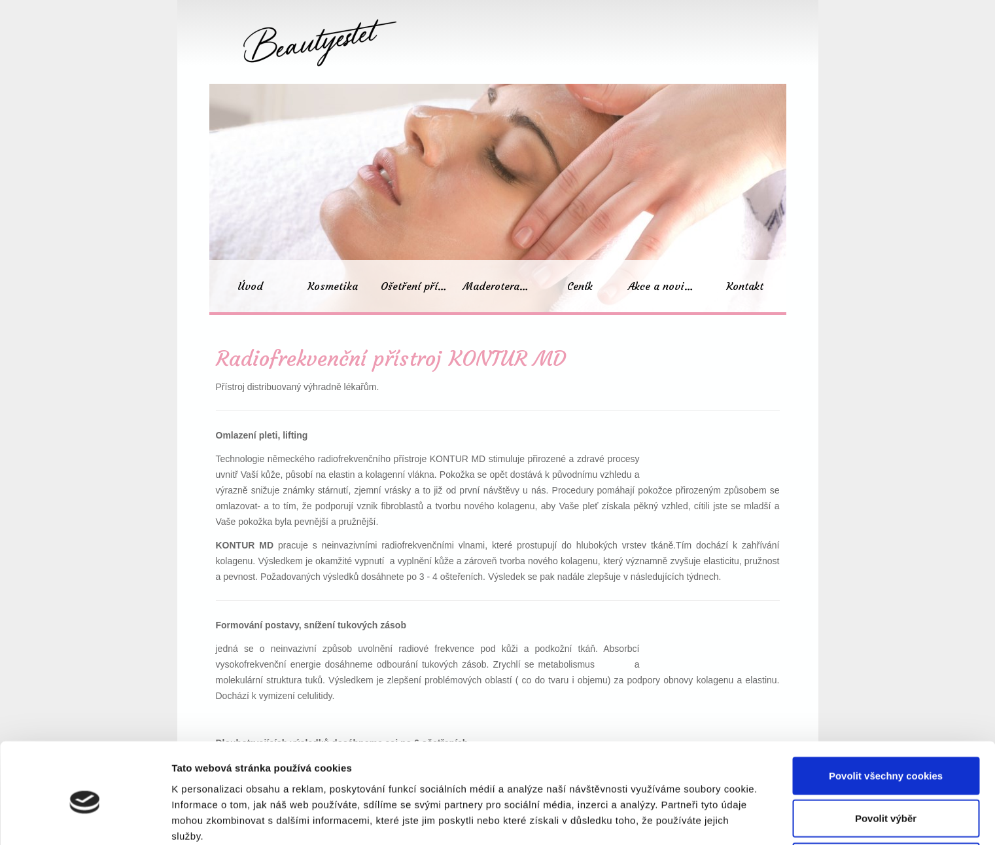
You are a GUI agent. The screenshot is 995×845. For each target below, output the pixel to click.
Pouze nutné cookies (885, 802)
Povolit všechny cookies (886, 716)
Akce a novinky (664, 286)
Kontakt (744, 286)
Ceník (580, 286)
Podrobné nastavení (702, 819)
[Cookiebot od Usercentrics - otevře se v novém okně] (84, 819)
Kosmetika (332, 286)
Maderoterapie (498, 286)
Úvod (250, 286)
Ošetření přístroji (419, 286)
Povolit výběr (885, 759)
